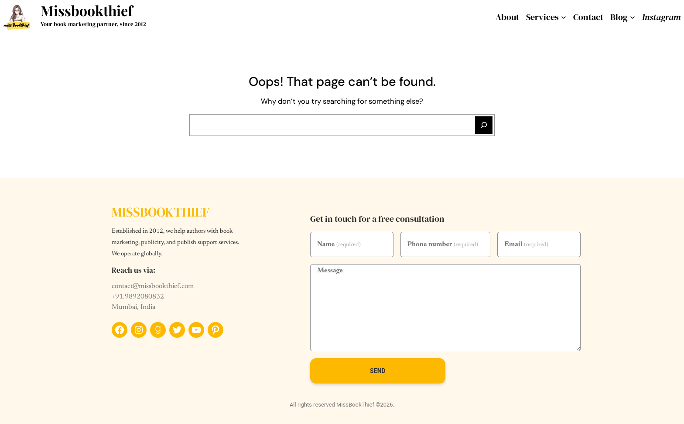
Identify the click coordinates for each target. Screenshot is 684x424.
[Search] (483, 125)
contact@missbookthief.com (153, 286)
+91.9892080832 (138, 296)
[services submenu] (563, 17)
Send (378, 370)
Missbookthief (87, 10)
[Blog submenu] (632, 17)
